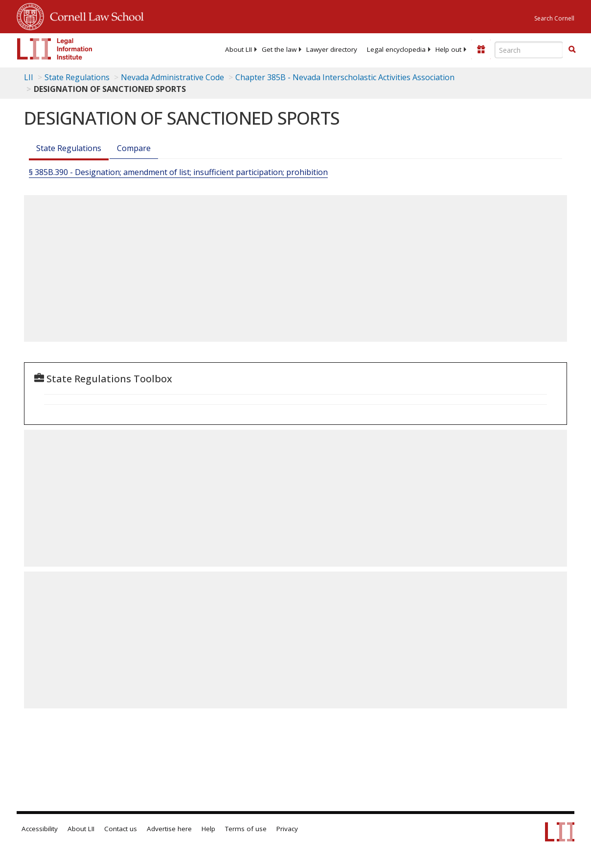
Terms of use (246, 828)
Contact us (120, 828)
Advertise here (169, 828)
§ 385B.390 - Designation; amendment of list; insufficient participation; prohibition (178, 172)
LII (28, 77)
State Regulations (77, 77)
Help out (448, 49)
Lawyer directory (331, 49)
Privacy (287, 828)
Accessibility (40, 828)
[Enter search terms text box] (529, 50)
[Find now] (572, 50)
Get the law (279, 49)
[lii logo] (54, 49)
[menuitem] (238, 49)
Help (208, 828)
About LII (238, 49)
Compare (134, 148)
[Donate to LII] (481, 49)
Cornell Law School (94, 15)
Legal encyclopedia (396, 49)
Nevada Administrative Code (172, 77)
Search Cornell (554, 18)
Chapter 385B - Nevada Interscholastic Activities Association (345, 77)
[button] (571, 49)
